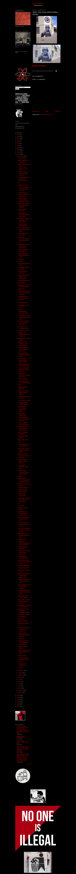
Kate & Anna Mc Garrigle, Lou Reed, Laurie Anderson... (23, 472)
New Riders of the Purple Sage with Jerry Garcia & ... (23, 513)
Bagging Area (20, 736)
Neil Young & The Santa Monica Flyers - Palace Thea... (24, 552)
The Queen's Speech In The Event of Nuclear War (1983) (24, 292)
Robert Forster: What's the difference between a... (24, 629)
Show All (28, 764)
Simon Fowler (21, 282)
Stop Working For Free (24, 567)
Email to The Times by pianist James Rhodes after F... (24, 277)
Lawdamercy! (21, 638)
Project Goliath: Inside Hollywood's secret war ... (24, 652)
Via (33, 67)
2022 (18, 136)
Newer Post (36, 111)
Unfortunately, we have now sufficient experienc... (24, 586)
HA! (19, 182)
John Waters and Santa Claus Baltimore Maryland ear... (24, 500)
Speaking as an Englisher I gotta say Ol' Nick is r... (24, 334)
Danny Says (21, 259)
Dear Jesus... (21, 505)
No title (20, 476)
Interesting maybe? (23, 487)
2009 (18, 704)
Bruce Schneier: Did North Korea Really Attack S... (23, 369)
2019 (18, 143)
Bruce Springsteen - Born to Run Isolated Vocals (24, 355)
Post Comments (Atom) (46, 114)
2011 (18, 699)
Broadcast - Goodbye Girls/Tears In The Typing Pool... (23, 220)
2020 (18, 141)
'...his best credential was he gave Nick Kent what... (23, 189)
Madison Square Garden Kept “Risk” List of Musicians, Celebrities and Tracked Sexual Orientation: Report (23, 758)
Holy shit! (20, 661)
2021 (18, 138)
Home (46, 111)
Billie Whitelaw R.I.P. (23, 439)
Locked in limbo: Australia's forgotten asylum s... (24, 635)
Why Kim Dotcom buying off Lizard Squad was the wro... (24, 200)
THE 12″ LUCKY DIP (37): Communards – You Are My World (23, 749)
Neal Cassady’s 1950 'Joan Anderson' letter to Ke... (23, 323)
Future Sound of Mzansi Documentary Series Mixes (24, 214)
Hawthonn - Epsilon (23, 185)
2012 (18, 697)
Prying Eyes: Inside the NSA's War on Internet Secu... (24, 246)
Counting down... (22, 158)
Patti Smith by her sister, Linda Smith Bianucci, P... (23, 194)
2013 (18, 695)
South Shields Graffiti (23, 565)
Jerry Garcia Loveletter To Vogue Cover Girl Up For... (24, 530)
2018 (18, 145)
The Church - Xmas (23, 330)
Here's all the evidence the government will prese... (24, 229)
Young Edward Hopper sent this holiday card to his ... (24, 592)
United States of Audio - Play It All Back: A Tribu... (24, 581)
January (20, 692)
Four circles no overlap (24, 400)
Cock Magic (21, 619)
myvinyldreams (21, 740)
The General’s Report (23, 623)
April (19, 686)
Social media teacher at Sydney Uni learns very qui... (24, 601)
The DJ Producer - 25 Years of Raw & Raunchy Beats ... (23, 360)
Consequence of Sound (23, 754)
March (20, 688)
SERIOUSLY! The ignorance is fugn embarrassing (23, 344)
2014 (18, 154)
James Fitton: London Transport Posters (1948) (23, 450)
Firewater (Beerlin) (23, 379)
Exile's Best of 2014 (23, 302)
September (21, 675)
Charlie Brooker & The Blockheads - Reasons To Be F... (24, 179)
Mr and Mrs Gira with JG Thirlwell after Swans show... (23, 642)
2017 (18, 147)
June (19, 681)
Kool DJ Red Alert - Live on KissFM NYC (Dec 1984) (24, 419)
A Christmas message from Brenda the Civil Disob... (24, 317)
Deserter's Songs (21, 726)
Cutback (20, 667)
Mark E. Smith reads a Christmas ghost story (23, 519)
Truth (19, 442)
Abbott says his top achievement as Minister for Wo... (23, 428)
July (19, 679)
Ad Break (20, 309)
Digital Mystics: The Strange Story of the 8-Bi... (24, 535)
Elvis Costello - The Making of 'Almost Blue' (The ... (23, 298)
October (20, 672)
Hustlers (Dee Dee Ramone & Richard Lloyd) (23, 255)
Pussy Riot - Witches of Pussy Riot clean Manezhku (24, 205)
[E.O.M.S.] (38, 3)
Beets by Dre (21, 288)
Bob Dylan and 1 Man (23, 614)
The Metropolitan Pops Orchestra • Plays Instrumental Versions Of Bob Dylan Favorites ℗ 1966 (23, 730)
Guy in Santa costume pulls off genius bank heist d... (24, 562)
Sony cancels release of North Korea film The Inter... (23, 524)
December (21, 156)
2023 (18, 134)
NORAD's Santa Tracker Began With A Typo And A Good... (24, 480)
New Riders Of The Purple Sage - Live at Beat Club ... (24, 456)
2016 (18, 149)
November (21, 670)
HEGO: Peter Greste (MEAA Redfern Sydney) (45, 13)
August (20, 677)
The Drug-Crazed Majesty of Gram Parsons (23, 461)
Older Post (58, 111)
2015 (18, 152)
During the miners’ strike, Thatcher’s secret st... (23, 173)
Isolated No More (22, 539)
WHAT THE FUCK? (23, 621)
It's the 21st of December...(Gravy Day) (23, 467)
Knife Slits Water (21, 737)
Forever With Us (22, 616)
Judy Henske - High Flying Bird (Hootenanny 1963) (23, 610)
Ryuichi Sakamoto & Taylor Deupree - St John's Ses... (23, 349)
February (20, 690)
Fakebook (20, 261)
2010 (18, 701)
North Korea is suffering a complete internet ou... (24, 375)
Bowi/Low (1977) (22, 655)
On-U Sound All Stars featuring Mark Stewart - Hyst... (23, 575)
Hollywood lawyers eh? (24, 280)
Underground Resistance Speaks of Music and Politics (24, 543)
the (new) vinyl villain (22, 746)
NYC (19, 625)
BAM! (19, 385)
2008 (18, 706)
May (19, 683)
